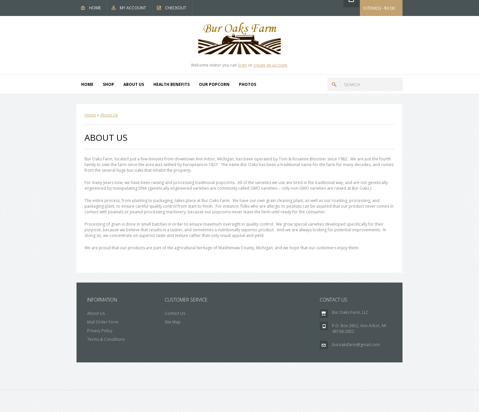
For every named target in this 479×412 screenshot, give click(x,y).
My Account (133, 8)
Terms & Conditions (106, 339)
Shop (108, 84)
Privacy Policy (99, 330)
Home (95, 8)
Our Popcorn (214, 84)
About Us (133, 84)
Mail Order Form (102, 322)
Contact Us (175, 313)
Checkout (175, 8)
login (242, 65)
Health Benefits (171, 84)
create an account (270, 65)
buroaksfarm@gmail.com (356, 344)
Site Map (173, 322)
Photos (247, 84)
